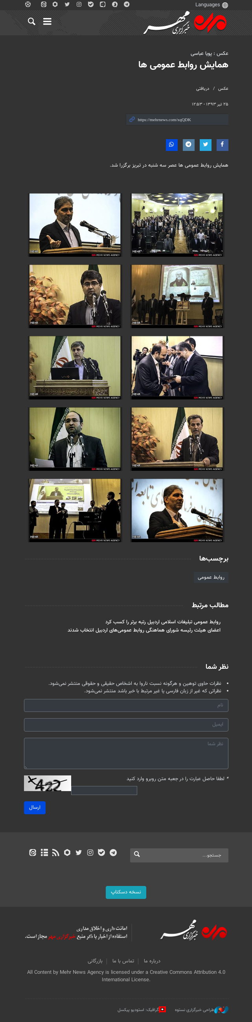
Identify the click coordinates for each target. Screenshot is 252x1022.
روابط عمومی (211, 577)
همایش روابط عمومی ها (183, 65)
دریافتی (202, 88)
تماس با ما (123, 961)
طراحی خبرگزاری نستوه (201, 1009)
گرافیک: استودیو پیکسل (142, 1009)
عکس (223, 88)
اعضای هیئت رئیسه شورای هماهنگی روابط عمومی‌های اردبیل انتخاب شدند (144, 630)
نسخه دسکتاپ (126, 892)
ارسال (34, 807)
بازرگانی (95, 961)
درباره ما (152, 961)
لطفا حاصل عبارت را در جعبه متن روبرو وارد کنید (177, 779)
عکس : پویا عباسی (209, 54)
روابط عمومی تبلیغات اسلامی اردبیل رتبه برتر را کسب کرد (163, 622)
